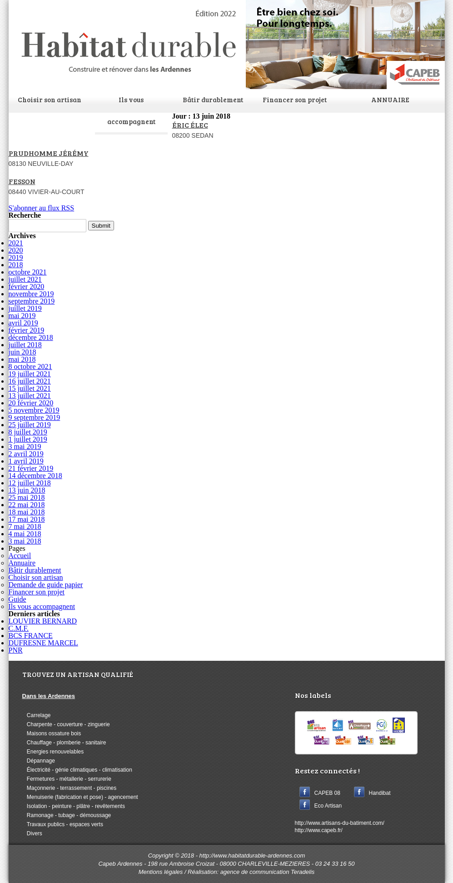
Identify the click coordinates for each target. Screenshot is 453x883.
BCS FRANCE (31, 635)
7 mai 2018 (25, 526)
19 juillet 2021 (30, 374)
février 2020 (27, 286)
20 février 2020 (31, 403)
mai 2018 (22, 359)
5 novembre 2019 (34, 410)
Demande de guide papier (46, 585)
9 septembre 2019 (34, 417)
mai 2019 (22, 315)
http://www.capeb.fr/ (319, 830)
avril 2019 (23, 323)
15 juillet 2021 (30, 388)
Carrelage (36, 715)
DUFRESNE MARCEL (43, 643)
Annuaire (22, 563)
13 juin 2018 (27, 490)
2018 (16, 265)
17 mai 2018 (27, 519)
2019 (16, 257)
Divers (32, 833)
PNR (16, 650)
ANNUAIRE (390, 99)
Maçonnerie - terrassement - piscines (69, 788)
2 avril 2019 (26, 454)
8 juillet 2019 (28, 432)
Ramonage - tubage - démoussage (66, 815)
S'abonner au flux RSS (42, 208)
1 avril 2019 (26, 461)
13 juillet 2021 (30, 395)
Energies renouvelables (53, 751)
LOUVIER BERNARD (43, 621)
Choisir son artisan (49, 99)
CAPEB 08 (327, 793)
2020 (16, 250)
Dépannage (38, 761)
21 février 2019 (31, 468)
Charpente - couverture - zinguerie (66, 724)
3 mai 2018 (25, 541)
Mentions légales (161, 871)
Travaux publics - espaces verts (62, 824)
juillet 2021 (25, 279)
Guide (17, 599)
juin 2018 (22, 352)
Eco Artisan (328, 806)
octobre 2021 (28, 272)
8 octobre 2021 (30, 366)
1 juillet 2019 (28, 439)
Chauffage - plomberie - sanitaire (64, 742)
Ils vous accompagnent (131, 110)
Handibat (380, 793)
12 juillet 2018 (30, 483)
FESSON (22, 181)
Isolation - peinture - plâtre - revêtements (73, 806)
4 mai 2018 (25, 534)
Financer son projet (295, 99)
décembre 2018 (31, 337)
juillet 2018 (25, 345)
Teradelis (302, 871)
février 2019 (27, 330)
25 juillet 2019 (30, 425)
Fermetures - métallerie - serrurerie (66, 779)
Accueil (20, 555)
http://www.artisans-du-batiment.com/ (339, 823)
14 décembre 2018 (35, 475)
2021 (16, 243)
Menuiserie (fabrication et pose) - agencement (80, 797)
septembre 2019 (32, 301)
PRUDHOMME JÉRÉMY (49, 153)
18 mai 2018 (27, 512)
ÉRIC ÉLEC (190, 125)
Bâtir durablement (213, 99)
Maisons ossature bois (51, 733)
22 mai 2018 (27, 505)
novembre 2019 (31, 294)
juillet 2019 (25, 308)
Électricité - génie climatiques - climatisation (77, 770)
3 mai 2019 (25, 446)
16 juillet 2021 (30, 381)
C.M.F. (19, 628)
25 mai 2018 (27, 497)
